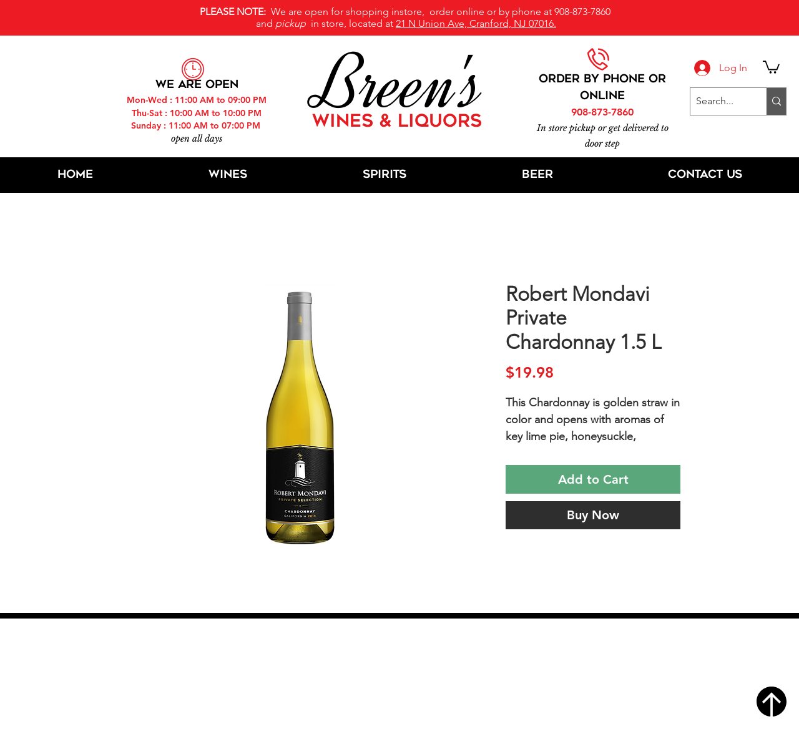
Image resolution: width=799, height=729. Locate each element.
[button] (771, 66)
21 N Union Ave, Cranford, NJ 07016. (476, 23)
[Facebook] (373, 685)
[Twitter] (404, 685)
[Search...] (718, 101)
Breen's (399, 84)
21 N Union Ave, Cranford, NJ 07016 (406, 647)
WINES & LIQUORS (397, 122)
